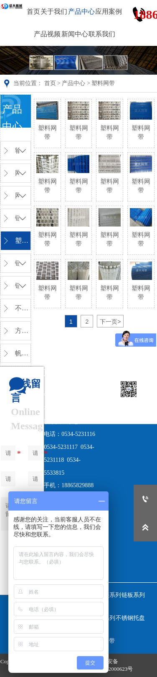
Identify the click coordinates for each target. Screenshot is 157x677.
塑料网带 (103, 83)
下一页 (110, 321)
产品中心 (73, 83)
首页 (50, 83)
